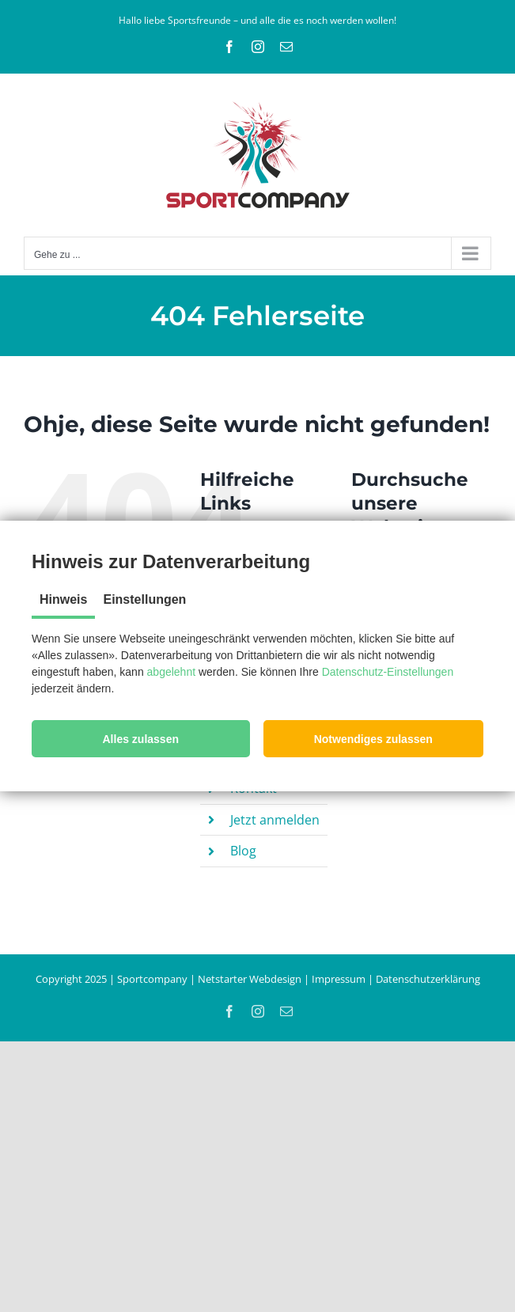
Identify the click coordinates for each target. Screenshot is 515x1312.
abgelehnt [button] (171, 671)
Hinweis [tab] (63, 599)
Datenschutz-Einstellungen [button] (388, 671)
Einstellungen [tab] (144, 599)
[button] (141, 738)
